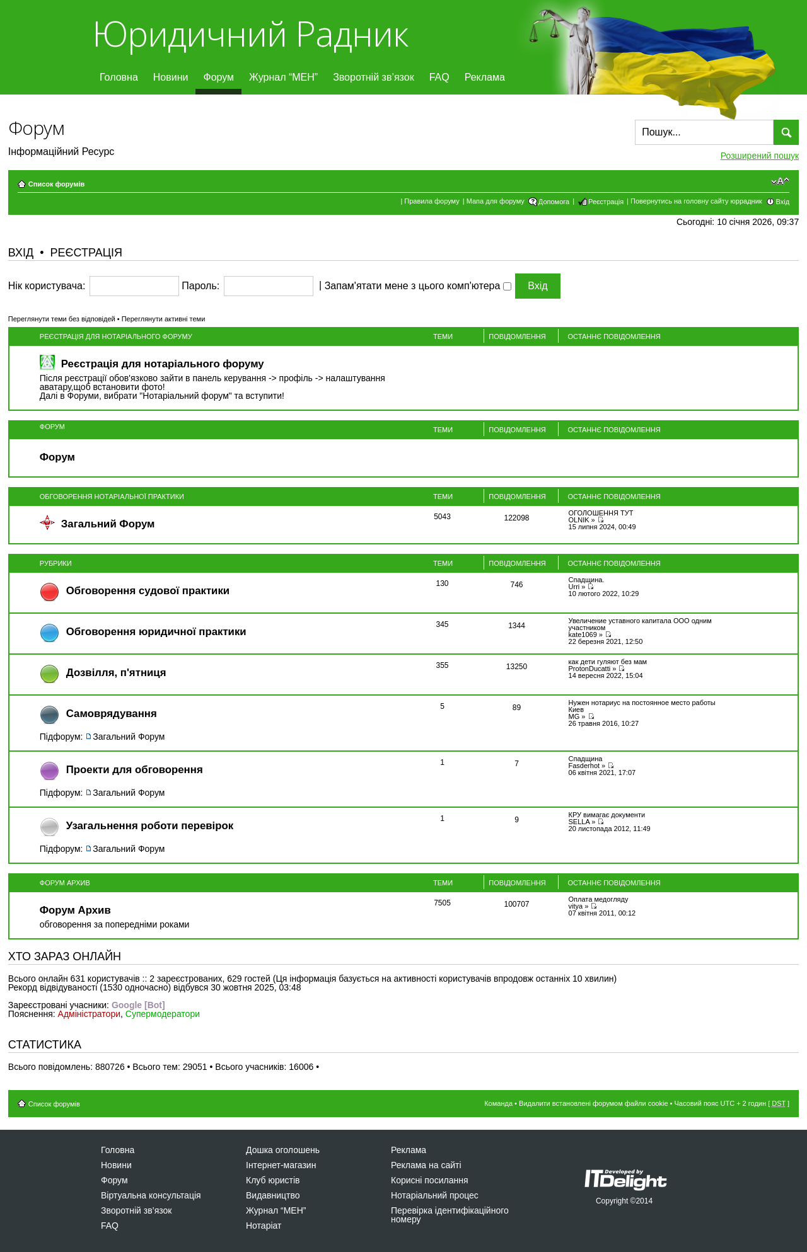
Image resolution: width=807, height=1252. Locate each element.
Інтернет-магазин (281, 1165)
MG (574, 716)
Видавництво (273, 1195)
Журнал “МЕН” (283, 77)
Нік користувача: (47, 286)
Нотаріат (263, 1225)
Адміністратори (89, 1014)
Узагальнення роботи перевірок (149, 826)
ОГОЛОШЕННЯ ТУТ (601, 513)
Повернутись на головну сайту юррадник (696, 201)
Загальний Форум (108, 524)
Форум (218, 77)
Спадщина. (587, 579)
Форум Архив (65, 883)
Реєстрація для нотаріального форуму (116, 336)
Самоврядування (111, 714)
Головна (119, 77)
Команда (498, 1103)
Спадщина (586, 758)
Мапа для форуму (496, 201)
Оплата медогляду (599, 899)
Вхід (783, 201)
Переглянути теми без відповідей (61, 319)
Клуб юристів (272, 1180)
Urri (574, 586)
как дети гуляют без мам (608, 661)
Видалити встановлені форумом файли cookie (593, 1103)
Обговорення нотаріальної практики (112, 496)
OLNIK (579, 520)
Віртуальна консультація (151, 1195)
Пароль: (200, 286)
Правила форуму (431, 201)
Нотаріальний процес (435, 1195)
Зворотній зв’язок (373, 77)
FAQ (439, 77)
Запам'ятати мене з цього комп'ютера (418, 286)
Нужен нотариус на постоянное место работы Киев (642, 706)
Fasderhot (584, 765)
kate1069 (583, 634)
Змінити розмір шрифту (780, 181)
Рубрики (56, 563)
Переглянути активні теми (164, 319)
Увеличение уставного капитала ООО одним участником (640, 624)
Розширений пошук (760, 155)
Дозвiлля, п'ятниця (116, 673)
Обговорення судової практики (147, 591)
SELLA (579, 821)
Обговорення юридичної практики (156, 632)
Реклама (485, 77)
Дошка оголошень (283, 1150)
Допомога (553, 201)
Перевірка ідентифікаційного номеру (450, 1214)
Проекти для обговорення (134, 770)
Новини (171, 77)
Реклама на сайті (426, 1165)
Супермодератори (162, 1014)
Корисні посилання (429, 1180)
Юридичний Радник (250, 33)
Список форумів (56, 184)
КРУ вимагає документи (607, 814)
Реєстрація (606, 201)
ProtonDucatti (590, 668)
